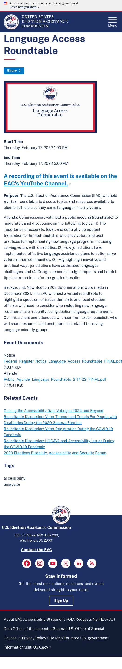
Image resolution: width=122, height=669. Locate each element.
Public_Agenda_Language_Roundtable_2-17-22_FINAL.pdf (55, 379)
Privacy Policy (34, 638)
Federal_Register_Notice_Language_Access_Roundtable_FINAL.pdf (63, 361)
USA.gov (42, 647)
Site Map (55, 638)
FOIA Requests (79, 619)
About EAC (13, 619)
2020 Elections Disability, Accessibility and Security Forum (55, 453)
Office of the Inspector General (39, 629)
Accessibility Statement (44, 619)
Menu (112, 20)
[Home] (11, 28)
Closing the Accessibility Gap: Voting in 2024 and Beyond (53, 411)
